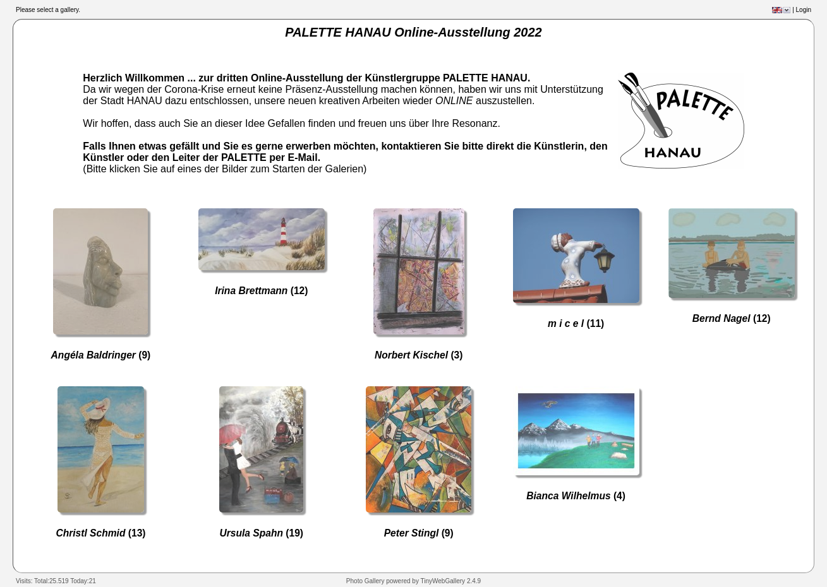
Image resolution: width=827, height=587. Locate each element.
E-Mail (303, 157)
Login (803, 9)
